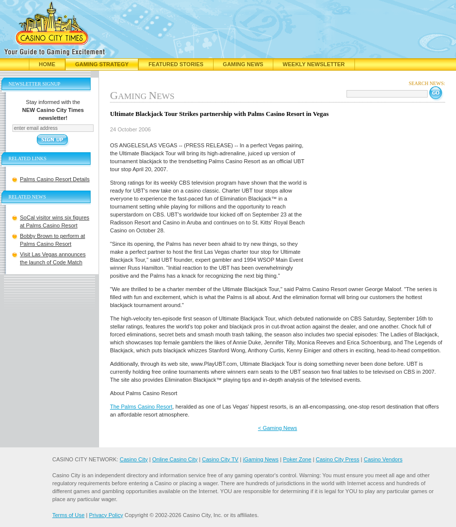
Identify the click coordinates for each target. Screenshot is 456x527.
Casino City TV (220, 459)
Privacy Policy (106, 515)
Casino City (133, 459)
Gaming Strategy (101, 64)
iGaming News (261, 459)
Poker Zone (297, 459)
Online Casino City (175, 459)
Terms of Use (68, 515)
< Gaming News (277, 428)
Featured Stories (175, 64)
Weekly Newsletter (314, 64)
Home (47, 64)
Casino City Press (337, 459)
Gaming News (243, 64)
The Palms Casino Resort (141, 407)
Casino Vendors (383, 459)
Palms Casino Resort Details (55, 179)
